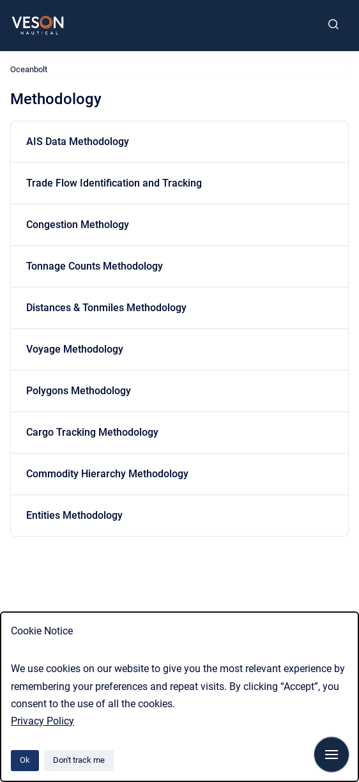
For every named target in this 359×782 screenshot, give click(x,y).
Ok (25, 760)
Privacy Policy (42, 721)
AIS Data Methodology (77, 141)
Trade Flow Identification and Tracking (114, 183)
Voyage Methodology (74, 349)
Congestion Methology (77, 224)
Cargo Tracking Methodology (92, 432)
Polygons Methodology (78, 391)
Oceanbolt (28, 69)
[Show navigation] (331, 754)
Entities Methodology (74, 515)
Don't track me (79, 760)
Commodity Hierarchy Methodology (107, 474)
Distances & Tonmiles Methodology (106, 308)
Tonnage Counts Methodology (94, 266)
